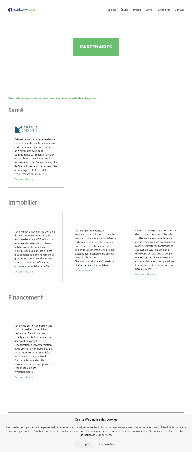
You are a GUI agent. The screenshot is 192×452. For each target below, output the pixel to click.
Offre (149, 9)
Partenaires (163, 9)
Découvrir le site (23, 179)
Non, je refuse (106, 444)
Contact (179, 9)
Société (112, 9)
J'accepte (84, 444)
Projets (137, 9)
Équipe (125, 9)
